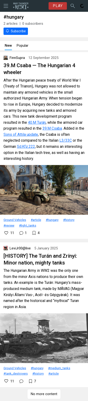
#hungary (52, 220)
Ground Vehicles (15, 220)
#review (9, 225)
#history (68, 220)
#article (36, 220)
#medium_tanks (59, 368)
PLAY (58, 6)
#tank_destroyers (16, 373)
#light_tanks (27, 225)
